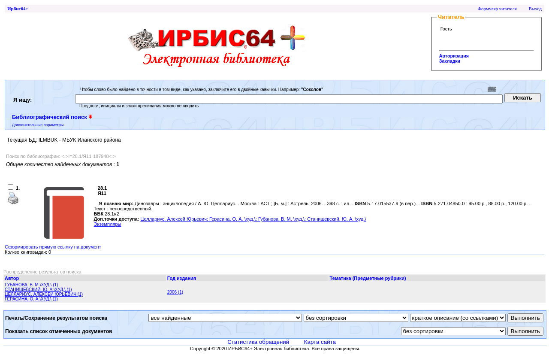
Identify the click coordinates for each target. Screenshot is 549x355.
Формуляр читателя (497, 8)
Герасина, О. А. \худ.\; (233, 218)
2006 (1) (175, 292)
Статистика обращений (258, 342)
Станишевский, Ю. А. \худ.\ (336, 218)
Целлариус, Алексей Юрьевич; (174, 218)
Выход (535, 8)
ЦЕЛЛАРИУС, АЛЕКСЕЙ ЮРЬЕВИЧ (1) (44, 294)
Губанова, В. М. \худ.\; (282, 218)
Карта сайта (320, 342)
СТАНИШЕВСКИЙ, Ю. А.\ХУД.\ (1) (38, 289)
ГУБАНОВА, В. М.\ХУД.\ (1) (31, 284)
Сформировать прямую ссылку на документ (53, 246)
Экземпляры (107, 224)
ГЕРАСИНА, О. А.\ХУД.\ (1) (31, 299)
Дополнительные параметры (37, 125)
